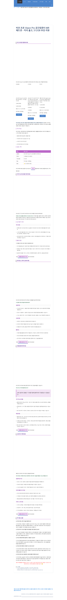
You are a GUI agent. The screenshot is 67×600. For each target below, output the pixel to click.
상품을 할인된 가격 (23, 256)
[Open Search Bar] (51, 5)
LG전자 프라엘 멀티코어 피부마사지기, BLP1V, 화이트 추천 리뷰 (27, 568)
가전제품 (19, 1)
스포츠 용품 (41, 1)
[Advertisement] (33, 17)
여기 (33, 168)
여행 (46, 1)
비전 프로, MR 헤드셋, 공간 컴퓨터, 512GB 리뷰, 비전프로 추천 (27, 567)
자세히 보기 (19, 114)
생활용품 (29, 1)
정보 (49, 1)
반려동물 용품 (35, 1)
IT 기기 (24, 1)
